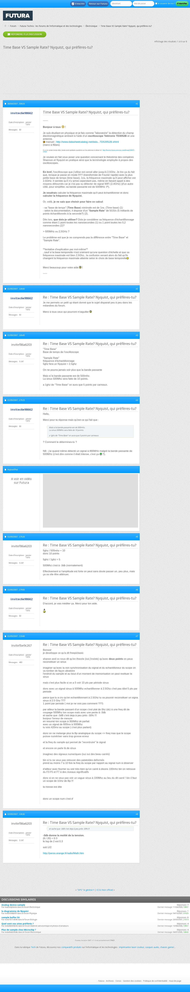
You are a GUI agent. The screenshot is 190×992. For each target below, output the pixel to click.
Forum (13, 26)
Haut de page (175, 980)
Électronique (91, 26)
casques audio (152, 947)
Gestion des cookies (132, 980)
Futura (101, 980)
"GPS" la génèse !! (85, 889)
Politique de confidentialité (155, 980)
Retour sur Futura (98, 3)
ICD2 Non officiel (104, 889)
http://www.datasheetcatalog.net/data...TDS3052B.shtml (87, 141)
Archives (110, 980)
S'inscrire (78, 3)
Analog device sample (13, 904)
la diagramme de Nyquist (15, 911)
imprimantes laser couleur (131, 947)
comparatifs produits (71, 947)
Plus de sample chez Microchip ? (18, 929)
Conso (118, 980)
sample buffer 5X (10, 917)
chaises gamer (167, 947)
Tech (33, 947)
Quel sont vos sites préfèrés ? (17, 923)
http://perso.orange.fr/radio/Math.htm (63, 853)
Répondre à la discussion (24, 34)
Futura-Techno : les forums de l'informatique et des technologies (51, 26)
